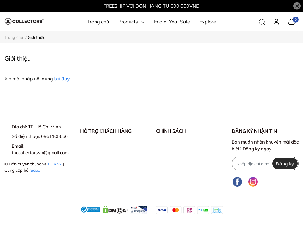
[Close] (297, 6)
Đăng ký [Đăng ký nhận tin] (285, 164)
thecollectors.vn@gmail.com (40, 152)
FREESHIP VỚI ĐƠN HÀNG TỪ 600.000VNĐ (151, 6)
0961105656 (54, 136)
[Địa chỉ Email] (265, 163)
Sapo (35, 170)
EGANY (55, 164)
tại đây (62, 79)
